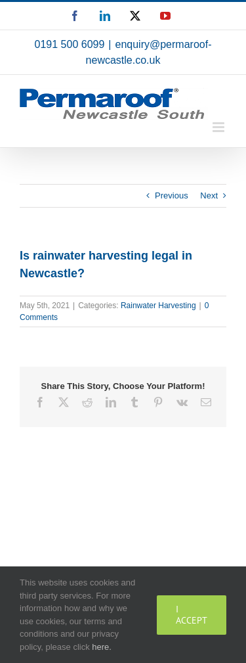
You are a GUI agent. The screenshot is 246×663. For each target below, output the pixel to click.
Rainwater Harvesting (158, 305)
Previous (171, 195)
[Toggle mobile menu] (219, 127)
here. (102, 647)
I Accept (191, 614)
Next (209, 195)
